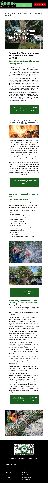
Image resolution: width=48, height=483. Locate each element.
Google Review (26, 479)
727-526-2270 (41, 4)
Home (7, 470)
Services (8, 475)
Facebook (24, 472)
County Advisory (26, 475)
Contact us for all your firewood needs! (25, 182)
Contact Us (9, 479)
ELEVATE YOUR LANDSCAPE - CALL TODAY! (25, 292)
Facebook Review (26, 477)
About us (8, 472)
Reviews (8, 477)
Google (24, 470)
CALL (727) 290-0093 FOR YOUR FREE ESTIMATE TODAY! (25, 109)
